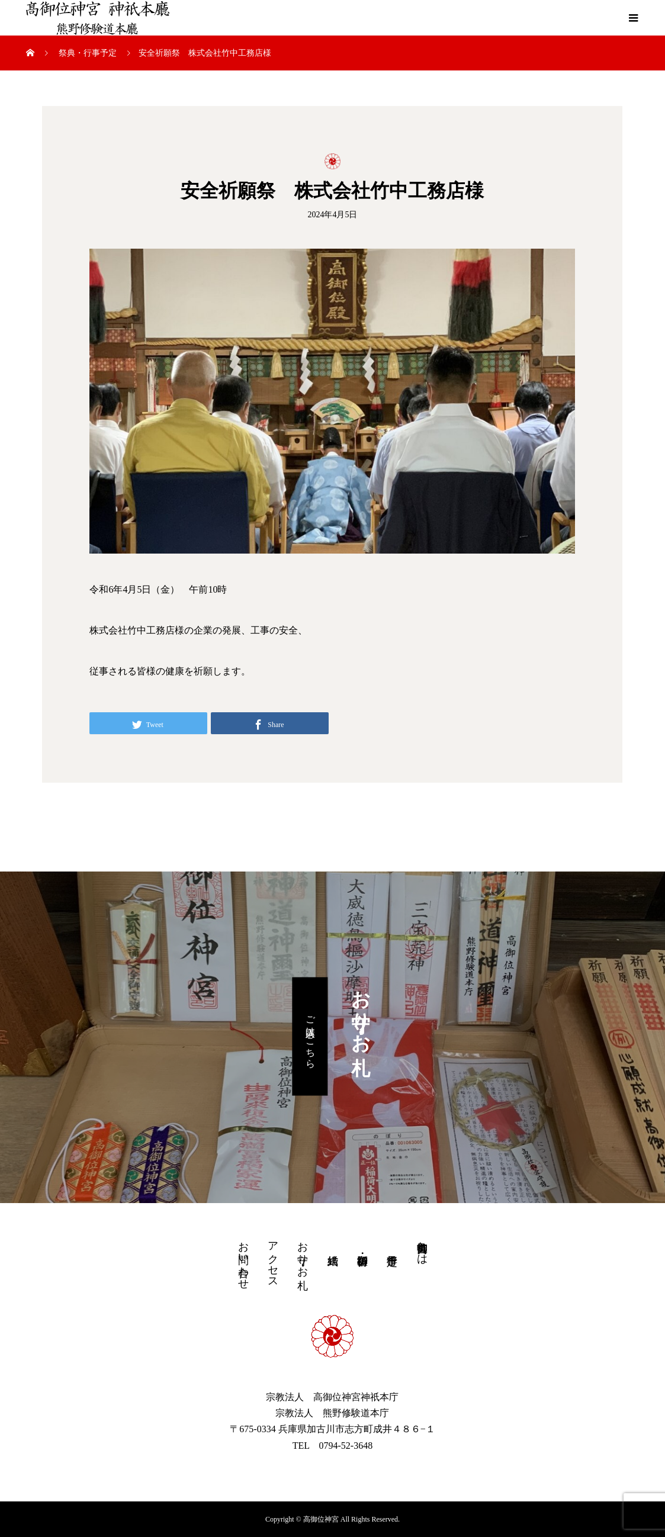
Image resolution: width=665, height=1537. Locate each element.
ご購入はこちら (311, 1036)
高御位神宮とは (422, 1246)
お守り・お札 (303, 1253)
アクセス (273, 1258)
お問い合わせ (243, 1259)
